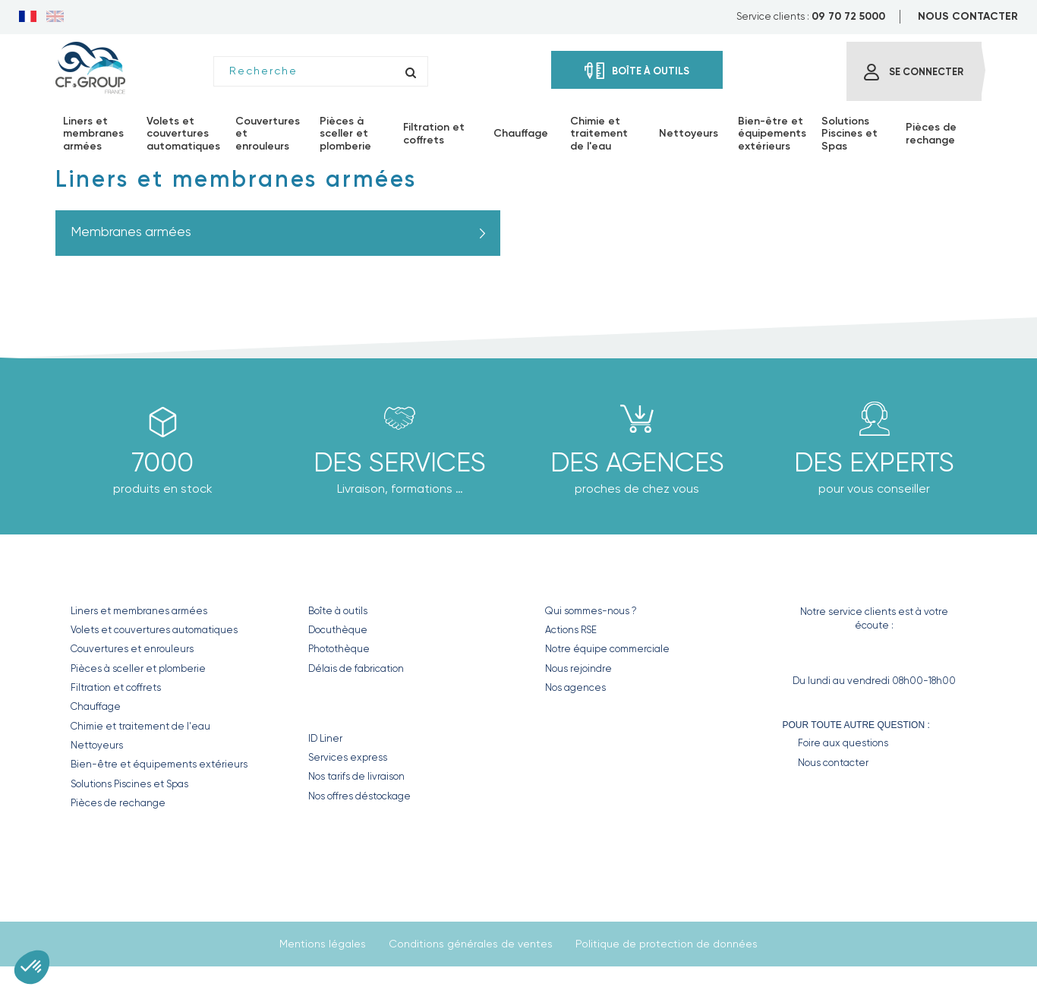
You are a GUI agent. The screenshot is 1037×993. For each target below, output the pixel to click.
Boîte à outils (337, 610)
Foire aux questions (843, 743)
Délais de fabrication (356, 668)
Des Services (400, 462)
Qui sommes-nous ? (591, 610)
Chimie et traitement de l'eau (140, 726)
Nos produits (119, 578)
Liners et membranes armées (139, 610)
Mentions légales (322, 944)
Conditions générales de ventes (471, 944)
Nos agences (575, 687)
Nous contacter (833, 762)
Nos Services (354, 705)
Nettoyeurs (97, 745)
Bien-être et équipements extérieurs (159, 764)
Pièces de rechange (118, 803)
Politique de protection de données (666, 944)
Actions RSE (571, 629)
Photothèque (339, 648)
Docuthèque (337, 629)
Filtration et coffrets (116, 687)
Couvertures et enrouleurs (132, 648)
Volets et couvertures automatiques (154, 629)
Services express (347, 757)
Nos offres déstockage (359, 796)
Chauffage (96, 706)
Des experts (874, 462)
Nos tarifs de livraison (356, 776)
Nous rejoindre (578, 668)
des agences (637, 462)
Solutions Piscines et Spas (129, 784)
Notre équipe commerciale (607, 648)
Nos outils (344, 578)
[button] (32, 967)
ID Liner (325, 738)
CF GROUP (573, 578)
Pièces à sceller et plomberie (138, 668)
